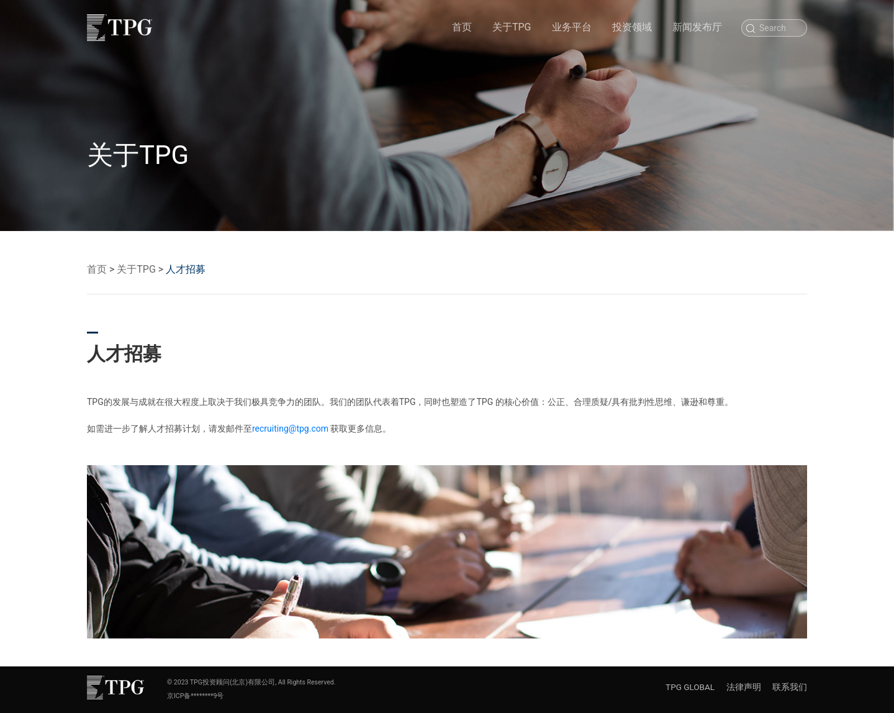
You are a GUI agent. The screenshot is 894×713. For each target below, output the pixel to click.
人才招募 (185, 269)
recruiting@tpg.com (290, 429)
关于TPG (511, 27)
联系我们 (789, 687)
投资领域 (632, 27)
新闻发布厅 (697, 27)
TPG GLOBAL (690, 687)
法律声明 (743, 687)
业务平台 (572, 27)
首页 (462, 26)
